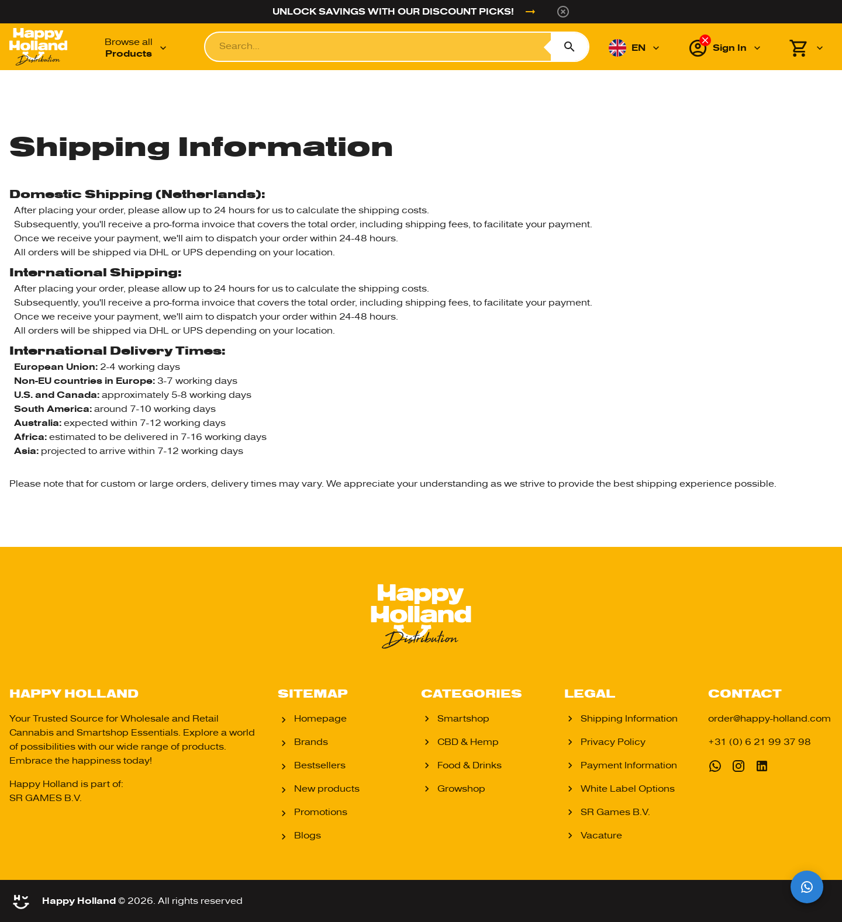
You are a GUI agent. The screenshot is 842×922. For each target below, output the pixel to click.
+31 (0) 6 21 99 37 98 (759, 742)
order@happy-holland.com (769, 718)
